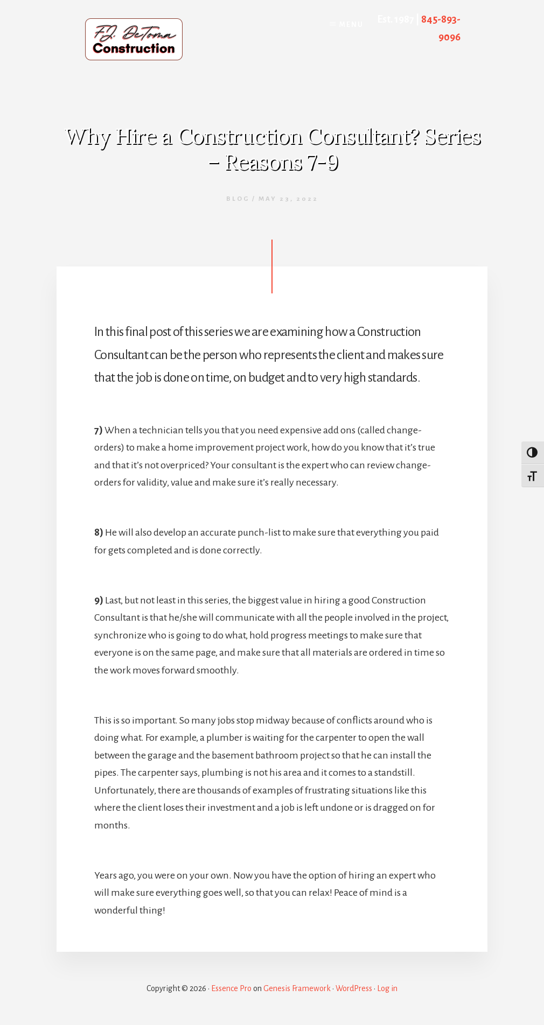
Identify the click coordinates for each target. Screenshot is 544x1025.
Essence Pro (231, 988)
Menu (351, 25)
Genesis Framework (297, 988)
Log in (387, 988)
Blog (237, 198)
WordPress (354, 988)
